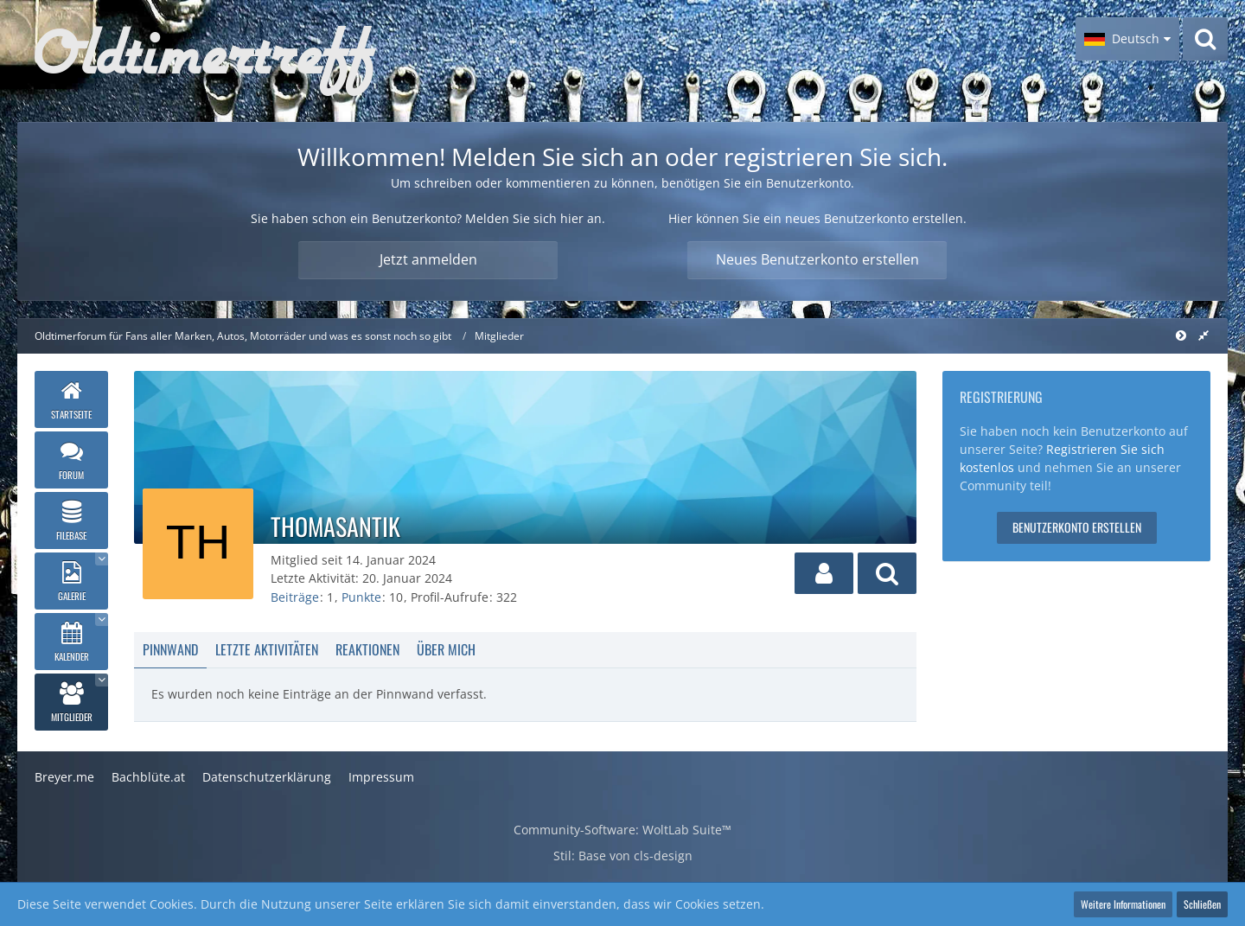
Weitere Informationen (1123, 904)
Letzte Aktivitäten (266, 649)
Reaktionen (367, 649)
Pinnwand (170, 649)
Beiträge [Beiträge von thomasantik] (295, 597)
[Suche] (1205, 39)
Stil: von (623, 855)
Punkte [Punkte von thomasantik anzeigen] (361, 597)
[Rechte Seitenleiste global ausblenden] (1203, 335)
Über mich (446, 649)
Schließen (1202, 904)
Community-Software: (622, 829)
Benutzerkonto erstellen (1076, 527)
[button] (1127, 39)
